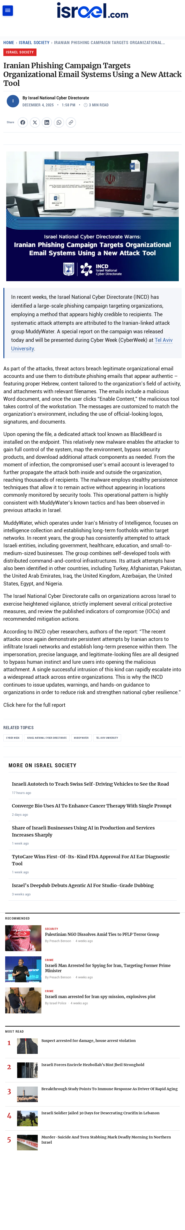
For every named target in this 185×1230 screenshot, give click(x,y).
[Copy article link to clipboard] (71, 122)
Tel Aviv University (110, 738)
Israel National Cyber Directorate (48, 738)
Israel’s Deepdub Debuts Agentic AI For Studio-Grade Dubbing (83, 885)
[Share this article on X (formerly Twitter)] (35, 122)
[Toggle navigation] (8, 10)
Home (8, 42)
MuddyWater (84, 738)
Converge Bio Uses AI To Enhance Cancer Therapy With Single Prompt (92, 806)
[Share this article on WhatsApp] (59, 122)
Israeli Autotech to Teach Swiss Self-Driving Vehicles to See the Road (90, 784)
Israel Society (34, 42)
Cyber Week (13, 738)
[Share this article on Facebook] (23, 122)
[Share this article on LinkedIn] (47, 122)
